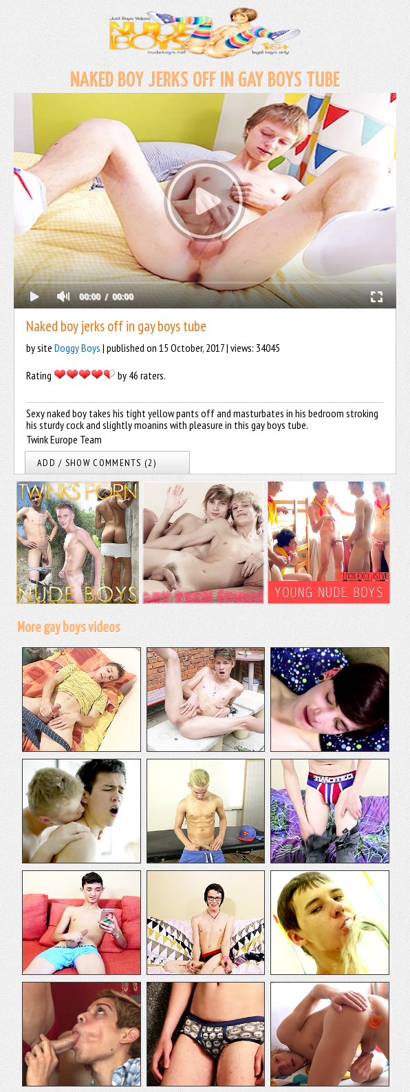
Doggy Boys (77, 348)
